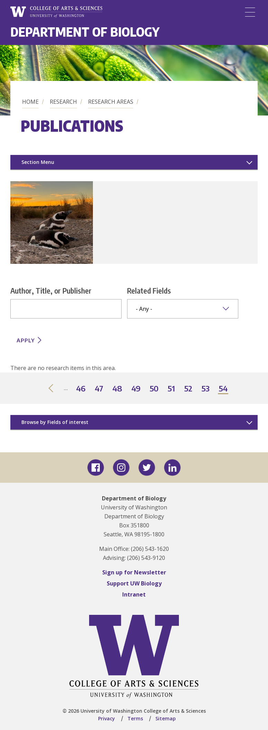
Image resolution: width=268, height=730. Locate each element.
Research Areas (110, 101)
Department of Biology (85, 31)
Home (30, 101)
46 (81, 389)
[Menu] (250, 12)
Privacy (106, 718)
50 (154, 389)
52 (188, 389)
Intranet (134, 594)
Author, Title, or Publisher (51, 290)
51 (172, 389)
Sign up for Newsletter (134, 572)
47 (99, 389)
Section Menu (37, 162)
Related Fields (149, 290)
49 (136, 389)
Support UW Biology (134, 583)
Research (63, 101)
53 (205, 389)
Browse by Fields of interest (54, 422)
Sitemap (165, 718)
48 (117, 389)
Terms (135, 718)
